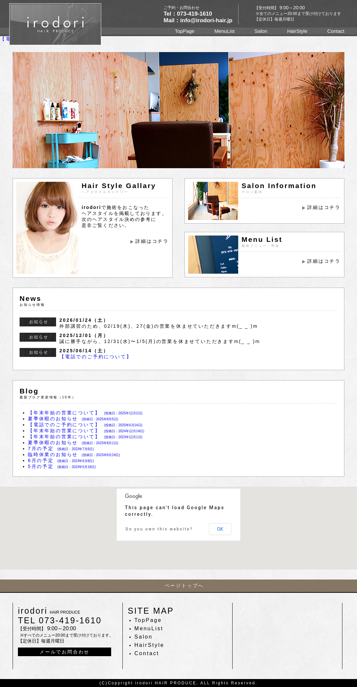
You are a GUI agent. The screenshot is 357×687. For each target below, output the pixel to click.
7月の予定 (61, 448)
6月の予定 (61, 460)
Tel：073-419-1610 (188, 14)
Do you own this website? (159, 529)
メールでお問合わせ (64, 651)
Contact (335, 31)
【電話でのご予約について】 (95, 356)
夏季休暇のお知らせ (73, 418)
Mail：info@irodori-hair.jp (198, 20)
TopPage (184, 31)
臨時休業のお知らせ (74, 454)
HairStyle (297, 31)
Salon (260, 31)
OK (220, 529)
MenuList (224, 31)
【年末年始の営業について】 (85, 412)
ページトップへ (184, 585)
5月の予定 (62, 466)
